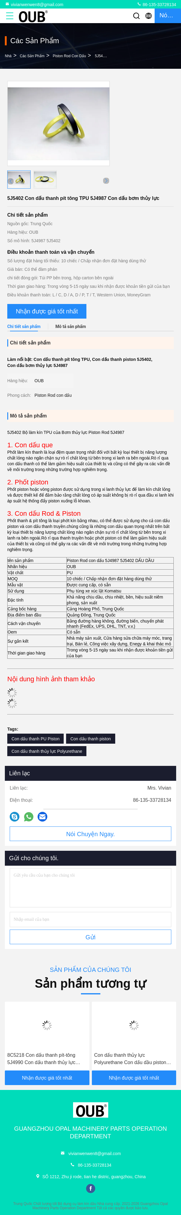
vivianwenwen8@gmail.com (34, 4)
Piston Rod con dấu (69, 56)
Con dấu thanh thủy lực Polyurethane (47, 751)
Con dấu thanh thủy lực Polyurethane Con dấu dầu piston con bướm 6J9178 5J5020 (130, 1059)
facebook (90, 1188)
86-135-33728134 (156, 4)
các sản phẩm (32, 56)
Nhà (8, 56)
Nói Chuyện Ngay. (90, 834)
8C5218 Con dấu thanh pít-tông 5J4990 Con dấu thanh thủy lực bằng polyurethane (41, 1059)
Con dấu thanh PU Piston (35, 738)
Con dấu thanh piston (90, 738)
